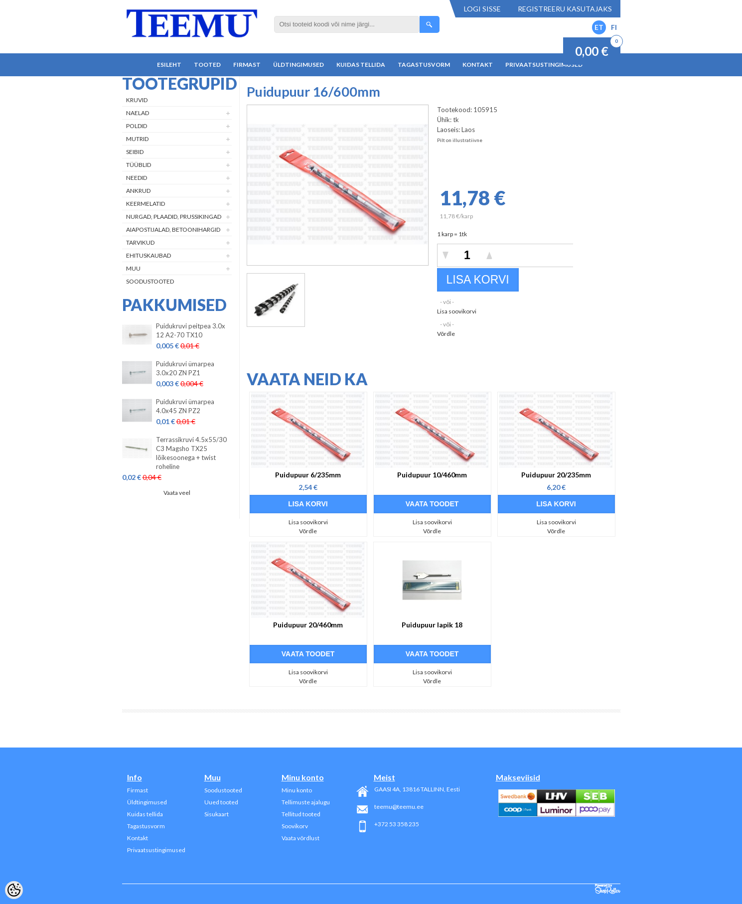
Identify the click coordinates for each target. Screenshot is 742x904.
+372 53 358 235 (396, 824)
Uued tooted (221, 802)
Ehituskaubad (148, 255)
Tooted (207, 64)
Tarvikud (140, 242)
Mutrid (137, 139)
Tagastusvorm (424, 64)
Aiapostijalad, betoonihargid (173, 229)
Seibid (135, 151)
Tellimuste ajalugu (306, 802)
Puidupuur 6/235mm (308, 474)
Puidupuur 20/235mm (556, 474)
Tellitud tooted (301, 814)
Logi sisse (482, 8)
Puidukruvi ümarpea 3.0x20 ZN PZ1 (185, 368)
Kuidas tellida (360, 64)
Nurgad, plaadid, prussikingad (173, 216)
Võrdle (446, 333)
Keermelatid (145, 203)
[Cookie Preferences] (14, 890)
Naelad (137, 113)
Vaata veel (176, 492)
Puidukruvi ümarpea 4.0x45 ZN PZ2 (185, 406)
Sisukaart (216, 814)
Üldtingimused (298, 64)
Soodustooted (150, 281)
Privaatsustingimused (544, 64)
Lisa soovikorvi (456, 311)
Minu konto (297, 790)
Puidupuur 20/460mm (308, 624)
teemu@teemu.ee (399, 806)
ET (598, 27)
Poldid (136, 126)
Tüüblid (138, 164)
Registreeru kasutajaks (565, 8)
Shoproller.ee (607, 889)
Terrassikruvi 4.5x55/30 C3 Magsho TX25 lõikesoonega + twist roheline (191, 453)
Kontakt (477, 64)
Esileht (169, 64)
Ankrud (138, 190)
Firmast (247, 64)
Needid (136, 177)
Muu (133, 268)
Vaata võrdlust (300, 838)
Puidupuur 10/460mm (432, 474)
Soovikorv (295, 826)
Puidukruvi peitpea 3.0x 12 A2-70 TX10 (190, 330)
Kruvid (137, 100)
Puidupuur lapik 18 (432, 624)
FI (614, 27)
